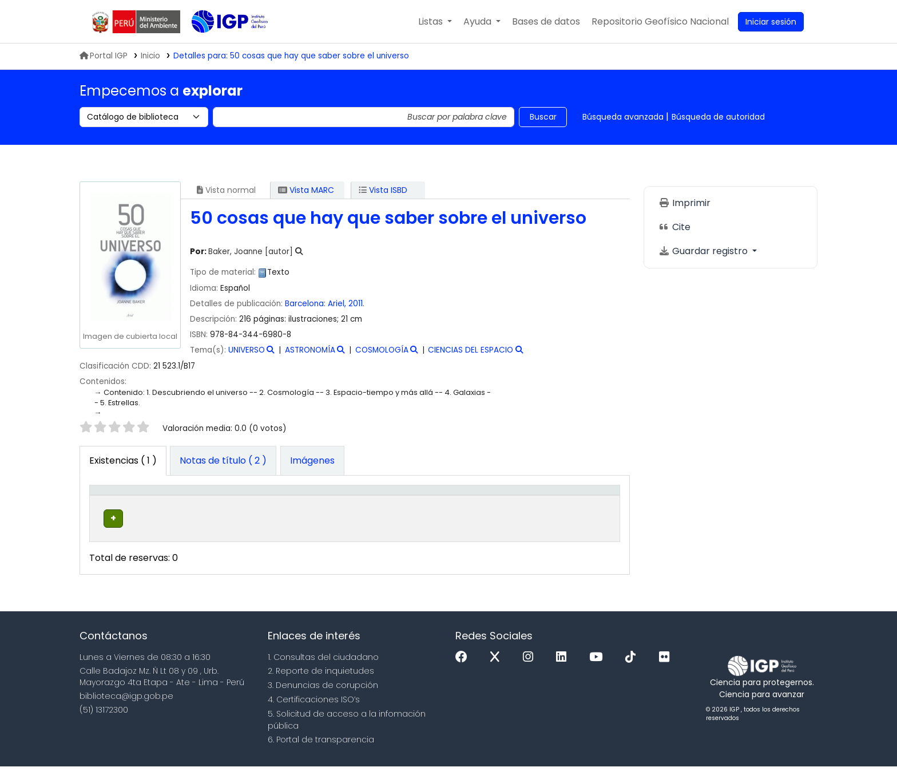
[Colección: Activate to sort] (273, 502)
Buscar (543, 116)
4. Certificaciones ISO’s (314, 712)
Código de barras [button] (571, 502)
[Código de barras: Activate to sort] (582, 502)
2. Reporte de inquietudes (321, 683)
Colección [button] (258, 507)
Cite (674, 227)
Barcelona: (306, 303)
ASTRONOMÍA (310, 350)
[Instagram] (531, 670)
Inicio (150, 55)
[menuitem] (660, 21)
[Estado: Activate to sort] (518, 502)
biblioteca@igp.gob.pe (126, 708)
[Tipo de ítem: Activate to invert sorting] (120, 502)
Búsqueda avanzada (623, 116)
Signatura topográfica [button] (348, 502)
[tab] (223, 461)
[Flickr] (667, 670)
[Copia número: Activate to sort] (456, 502)
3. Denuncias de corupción (323, 697)
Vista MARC (306, 190)
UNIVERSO (246, 350)
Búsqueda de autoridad (718, 116)
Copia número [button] (443, 502)
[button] (435, 21)
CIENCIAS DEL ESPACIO (470, 350)
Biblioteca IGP (220, 44)
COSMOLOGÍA (381, 350)
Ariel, (338, 303)
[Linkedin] (564, 670)
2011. (356, 303)
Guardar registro (704, 251)
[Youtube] (598, 670)
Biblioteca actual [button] (176, 502)
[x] (497, 670)
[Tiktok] (633, 670)
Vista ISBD (383, 190)
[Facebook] (464, 670)
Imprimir (684, 202)
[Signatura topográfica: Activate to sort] (368, 502)
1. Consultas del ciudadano (323, 669)
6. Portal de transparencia (321, 752)
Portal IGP (104, 55)
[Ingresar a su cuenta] (770, 21)
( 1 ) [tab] (123, 460)
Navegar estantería (359, 537)
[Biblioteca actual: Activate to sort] (190, 502)
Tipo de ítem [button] (110, 502)
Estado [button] (512, 507)
